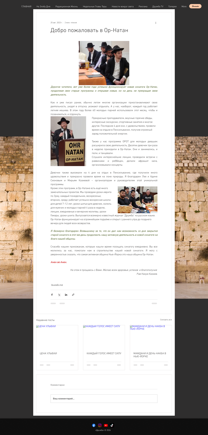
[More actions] (155, 22)
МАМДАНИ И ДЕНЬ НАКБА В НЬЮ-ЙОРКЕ (149, 355)
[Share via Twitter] (59, 294)
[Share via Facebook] (52, 294)
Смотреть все (166, 320)
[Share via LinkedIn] (66, 294)
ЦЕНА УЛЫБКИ (48, 353)
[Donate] (195, 6)
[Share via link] (73, 294)
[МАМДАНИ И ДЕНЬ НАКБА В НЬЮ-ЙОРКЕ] (151, 337)
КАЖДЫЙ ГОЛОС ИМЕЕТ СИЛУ (104, 353)
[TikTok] (112, 425)
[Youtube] (106, 425)
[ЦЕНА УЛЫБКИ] (57, 337)
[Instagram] (100, 425)
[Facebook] (94, 425)
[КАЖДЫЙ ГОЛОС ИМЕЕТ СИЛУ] (104, 337)
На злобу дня (57, 285)
